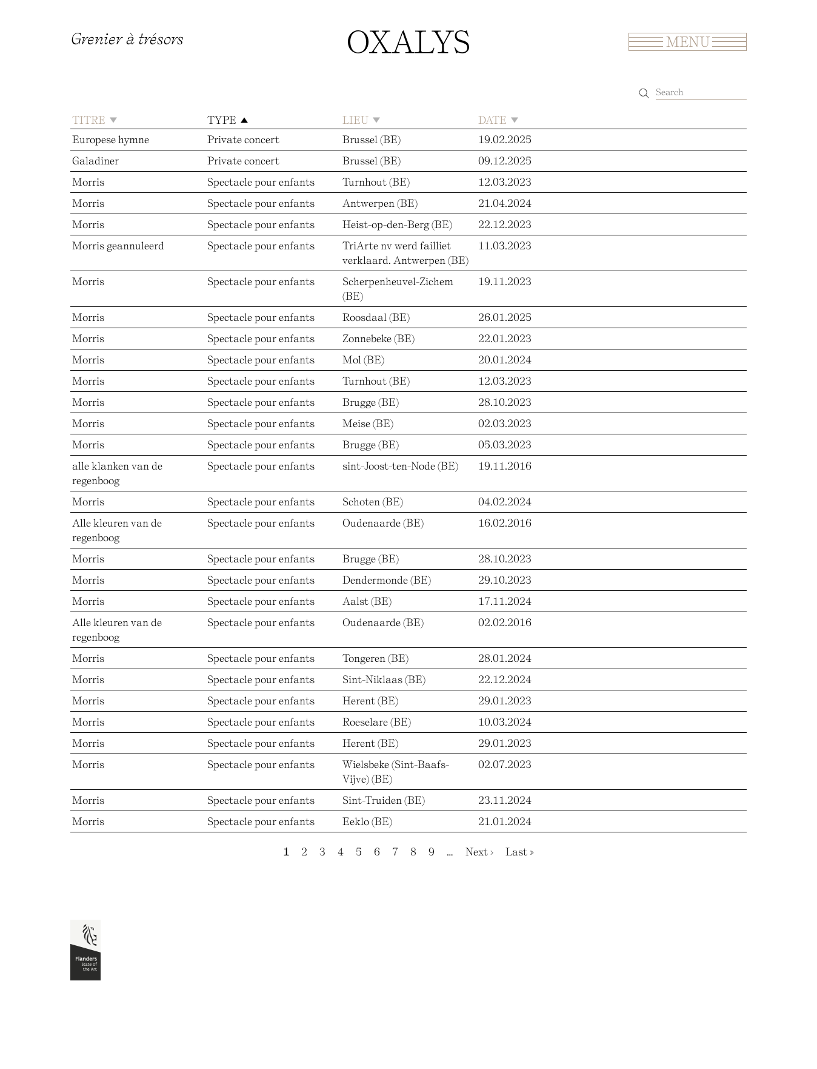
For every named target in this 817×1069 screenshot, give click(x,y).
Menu (688, 41)
